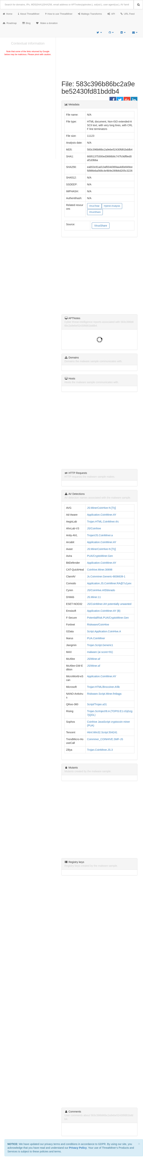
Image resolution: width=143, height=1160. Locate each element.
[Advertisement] (28, 84)
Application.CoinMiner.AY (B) (103, 610)
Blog (26, 23)
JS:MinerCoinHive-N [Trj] (101, 507)
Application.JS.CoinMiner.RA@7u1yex (109, 583)
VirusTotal (94, 206)
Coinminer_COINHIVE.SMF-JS (105, 739)
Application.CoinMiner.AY (101, 514)
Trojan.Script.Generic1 (100, 645)
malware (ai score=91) (100, 652)
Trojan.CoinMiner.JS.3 (100, 749)
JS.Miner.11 (94, 597)
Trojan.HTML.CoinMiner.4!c (103, 521)
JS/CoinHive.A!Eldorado (101, 590)
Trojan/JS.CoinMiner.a (100, 535)
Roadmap (10, 23)
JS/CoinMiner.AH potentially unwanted (109, 603)
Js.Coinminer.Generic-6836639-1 (106, 576)
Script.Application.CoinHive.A (104, 631)
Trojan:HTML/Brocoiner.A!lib (103, 686)
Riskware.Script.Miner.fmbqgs (104, 693)
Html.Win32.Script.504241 (102, 732)
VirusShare (95, 212)
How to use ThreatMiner (58, 14)
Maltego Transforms (90, 14)
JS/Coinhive (94, 528)
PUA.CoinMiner (96, 638)
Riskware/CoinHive (98, 624)
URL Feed (127, 14)
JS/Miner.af (93, 658)
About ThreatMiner (28, 14)
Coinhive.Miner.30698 (99, 569)
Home (7, 14)
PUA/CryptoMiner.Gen (100, 555)
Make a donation (47, 23)
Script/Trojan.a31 (97, 704)
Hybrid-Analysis (112, 206)
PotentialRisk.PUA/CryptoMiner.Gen (108, 617)
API (111, 14)
